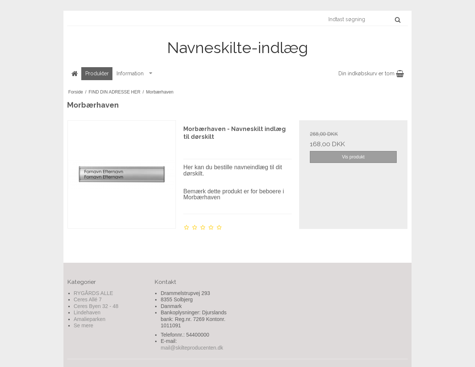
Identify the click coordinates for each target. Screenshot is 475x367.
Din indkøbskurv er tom (371, 73)
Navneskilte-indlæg (237, 48)
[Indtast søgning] (364, 19)
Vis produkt (353, 157)
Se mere (84, 325)
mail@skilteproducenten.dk (192, 348)
